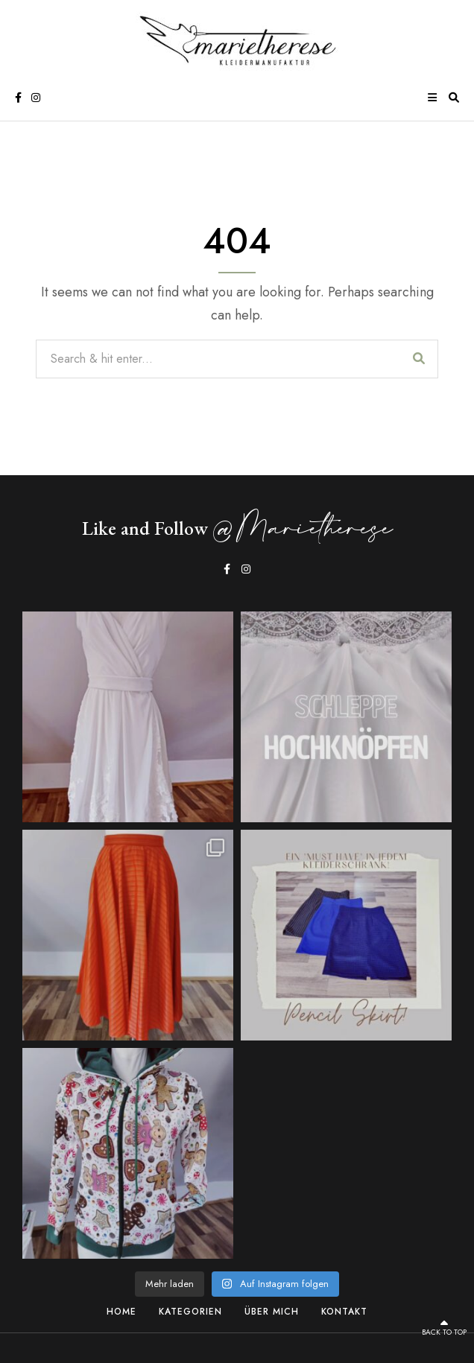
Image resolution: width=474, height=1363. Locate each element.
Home (121, 1311)
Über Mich (271, 1311)
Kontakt (344, 1311)
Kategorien (190, 1311)
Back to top (444, 1328)
